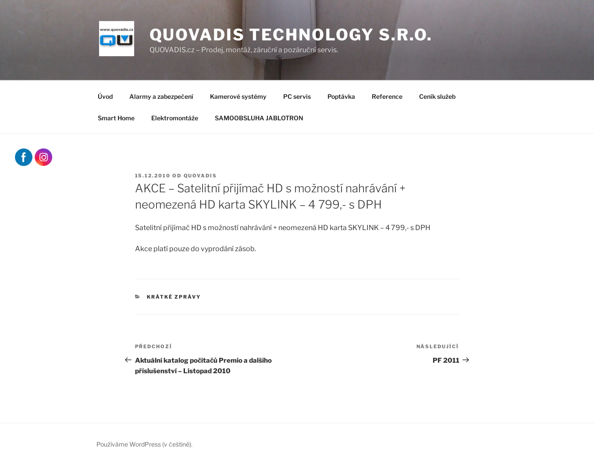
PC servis (297, 96)
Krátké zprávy (174, 297)
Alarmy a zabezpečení (161, 96)
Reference (387, 96)
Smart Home (116, 118)
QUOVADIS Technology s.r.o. (291, 34)
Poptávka (341, 96)
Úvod (105, 96)
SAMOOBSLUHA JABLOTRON (259, 118)
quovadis (200, 176)
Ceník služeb (437, 96)
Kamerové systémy (238, 96)
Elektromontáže (174, 118)
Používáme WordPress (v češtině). (144, 444)
